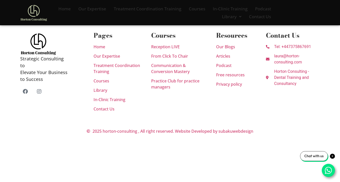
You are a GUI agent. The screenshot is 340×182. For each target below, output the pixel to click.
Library (231, 16)
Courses (197, 9)
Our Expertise (92, 9)
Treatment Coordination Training (147, 9)
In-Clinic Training (230, 9)
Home (64, 9)
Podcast (263, 9)
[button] (231, 16)
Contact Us (260, 16)
